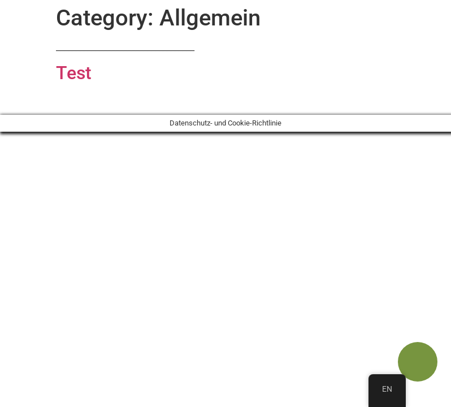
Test (74, 73)
